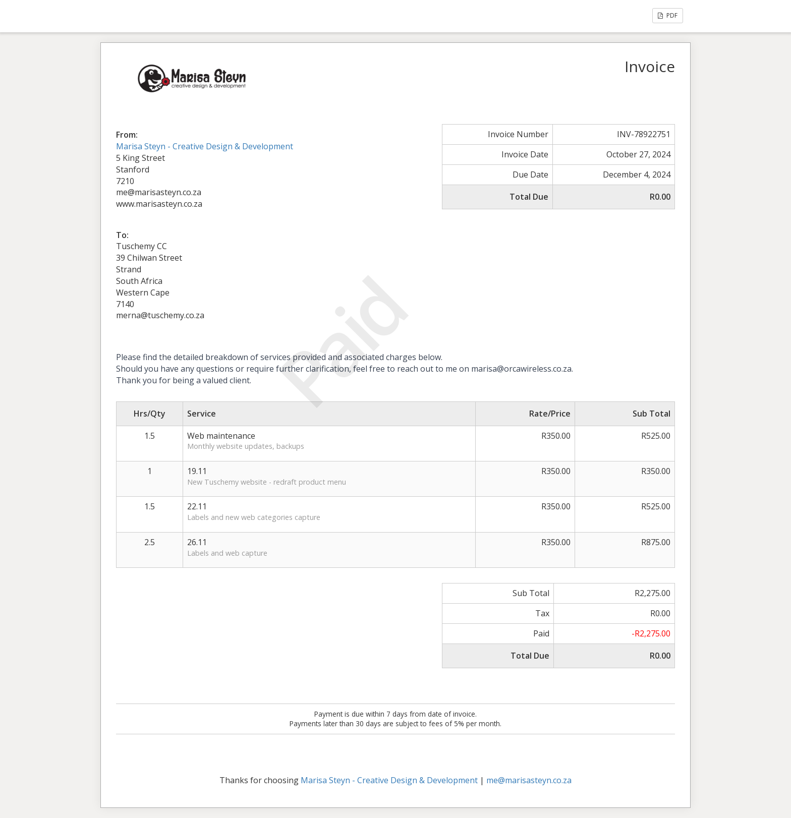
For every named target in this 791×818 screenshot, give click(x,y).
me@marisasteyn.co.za (529, 780)
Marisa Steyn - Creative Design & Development (204, 146)
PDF (667, 15)
